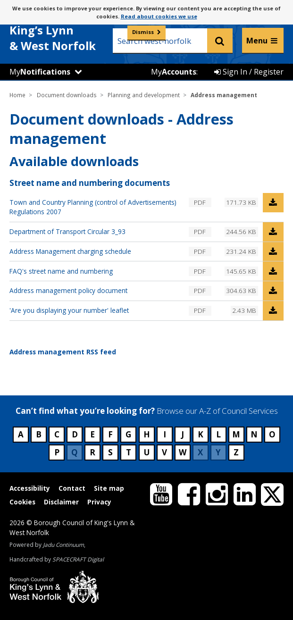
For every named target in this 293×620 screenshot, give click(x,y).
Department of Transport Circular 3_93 (67, 231)
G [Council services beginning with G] (128, 434)
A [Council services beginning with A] (21, 434)
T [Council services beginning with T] (128, 452)
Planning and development (144, 95)
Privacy (99, 501)
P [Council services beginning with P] (56, 452)
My (39, 72)
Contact (72, 488)
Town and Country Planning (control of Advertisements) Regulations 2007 (92, 207)
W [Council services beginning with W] (182, 452)
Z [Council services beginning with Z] (236, 452)
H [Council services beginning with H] (146, 434)
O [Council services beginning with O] (272, 434)
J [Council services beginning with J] (182, 434)
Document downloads (67, 95)
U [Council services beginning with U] (147, 452)
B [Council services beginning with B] (39, 434)
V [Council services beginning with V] (164, 452)
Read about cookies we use (159, 16)
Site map (109, 488)
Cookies (22, 501)
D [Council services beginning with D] (75, 434)
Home (17, 95)
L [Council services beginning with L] (218, 434)
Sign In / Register (249, 72)
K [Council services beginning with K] (200, 434)
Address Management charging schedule (70, 251)
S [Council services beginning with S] (110, 452)
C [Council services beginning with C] (56, 434)
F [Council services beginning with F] (110, 434)
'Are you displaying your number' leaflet (69, 310)
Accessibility (29, 488)
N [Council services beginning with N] (254, 434)
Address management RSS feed (62, 351)
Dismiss (143, 31)
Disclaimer (61, 501)
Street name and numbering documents (89, 182)
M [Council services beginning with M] (236, 434)
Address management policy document (68, 290)
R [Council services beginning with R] (92, 452)
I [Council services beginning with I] (164, 434)
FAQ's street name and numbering (61, 271)
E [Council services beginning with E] (92, 434)
